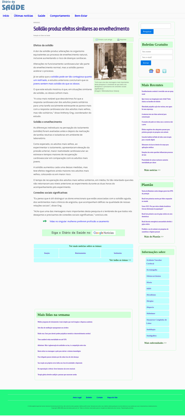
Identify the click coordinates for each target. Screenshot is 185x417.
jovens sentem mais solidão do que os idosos (56, 83)
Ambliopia (150, 329)
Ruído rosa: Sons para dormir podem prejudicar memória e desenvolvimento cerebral (64, 333)
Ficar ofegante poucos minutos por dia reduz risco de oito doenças (58, 357)
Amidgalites (151, 336)
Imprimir (123, 39)
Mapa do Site (112, 397)
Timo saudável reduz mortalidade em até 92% (52, 339)
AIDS (148, 288)
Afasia (149, 282)
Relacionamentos (80, 253)
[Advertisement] (16, 61)
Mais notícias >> (152, 170)
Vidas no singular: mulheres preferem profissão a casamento (79, 221)
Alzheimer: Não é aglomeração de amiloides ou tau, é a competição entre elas (62, 345)
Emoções (47, 253)
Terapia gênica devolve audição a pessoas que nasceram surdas (57, 374)
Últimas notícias (23, 15)
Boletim (89, 397)
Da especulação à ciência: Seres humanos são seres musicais (56, 369)
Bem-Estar (81, 15)
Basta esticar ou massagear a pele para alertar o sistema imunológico (59, 351)
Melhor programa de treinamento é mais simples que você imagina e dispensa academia (65, 322)
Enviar (146, 63)
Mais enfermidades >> (155, 343)
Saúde (41, 15)
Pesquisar (147, 31)
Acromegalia (151, 270)
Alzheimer (150, 313)
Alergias (149, 301)
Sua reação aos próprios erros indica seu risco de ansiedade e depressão (60, 363)
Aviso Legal (77, 397)
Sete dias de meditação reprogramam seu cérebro (53, 328)
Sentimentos (118, 253)
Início (6, 15)
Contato (100, 397)
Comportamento (60, 15)
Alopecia (150, 307)
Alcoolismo (151, 295)
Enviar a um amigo (105, 39)
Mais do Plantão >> (154, 236)
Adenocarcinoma (153, 276)
